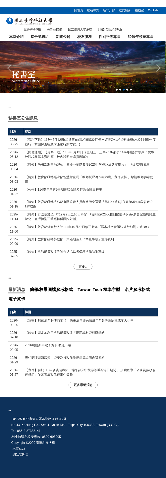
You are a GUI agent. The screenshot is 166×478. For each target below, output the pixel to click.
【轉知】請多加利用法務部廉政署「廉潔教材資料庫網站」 (66, 332)
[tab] (116, 89)
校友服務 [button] (84, 37)
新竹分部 (109, 10)
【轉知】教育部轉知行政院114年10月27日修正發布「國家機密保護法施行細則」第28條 (87, 227)
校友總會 (125, 10)
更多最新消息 (83, 385)
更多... (83, 266)
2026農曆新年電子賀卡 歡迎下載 (48, 345)
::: (69, 10)
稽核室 (139, 10)
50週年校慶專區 (140, 37)
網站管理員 (20, 454)
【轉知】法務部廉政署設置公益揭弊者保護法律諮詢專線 (65, 251)
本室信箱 (19, 448)
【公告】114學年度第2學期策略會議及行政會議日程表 (63, 189)
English (153, 10)
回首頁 (78, 10)
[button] (9, 67)
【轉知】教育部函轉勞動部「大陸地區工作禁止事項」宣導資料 (69, 239)
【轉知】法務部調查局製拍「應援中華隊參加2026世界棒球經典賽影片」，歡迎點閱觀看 (87, 164)
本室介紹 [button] (16, 37)
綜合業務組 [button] (40, 37)
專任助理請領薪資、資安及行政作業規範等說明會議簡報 (65, 357)
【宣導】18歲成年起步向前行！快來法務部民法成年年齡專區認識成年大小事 (79, 320)
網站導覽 (93, 10)
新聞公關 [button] (63, 37)
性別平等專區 (109, 37)
